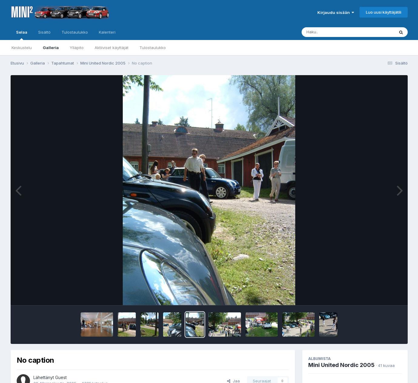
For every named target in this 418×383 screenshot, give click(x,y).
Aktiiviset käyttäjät (112, 47)
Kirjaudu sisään (335, 12)
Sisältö (44, 32)
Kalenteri (107, 32)
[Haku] (337, 32)
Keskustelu (22, 47)
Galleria (51, 47)
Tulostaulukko (152, 47)
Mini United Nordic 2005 (341, 365)
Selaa (21, 35)
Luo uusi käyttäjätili (383, 12)
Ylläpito (77, 47)
